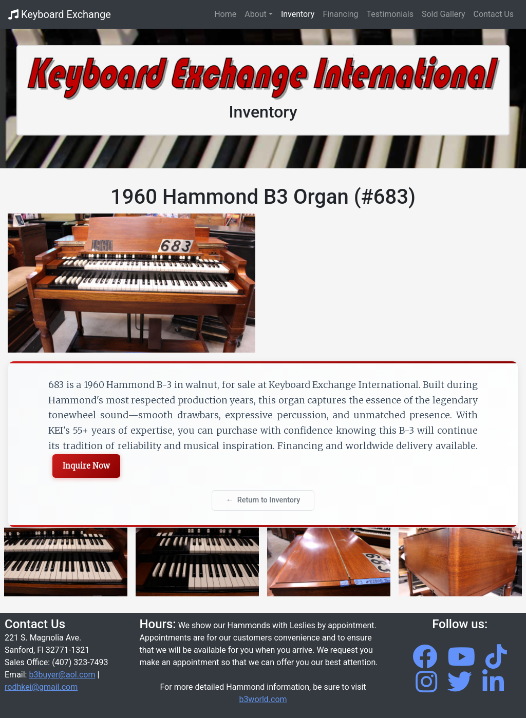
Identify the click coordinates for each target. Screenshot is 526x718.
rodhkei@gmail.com (41, 687)
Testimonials (390, 14)
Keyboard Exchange (59, 14)
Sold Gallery (443, 14)
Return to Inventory (268, 500)
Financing (340, 14)
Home (227, 13)
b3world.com (263, 699)
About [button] (256, 14)
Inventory (298, 14)
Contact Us (493, 14)
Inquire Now (86, 466)
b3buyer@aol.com (62, 675)
